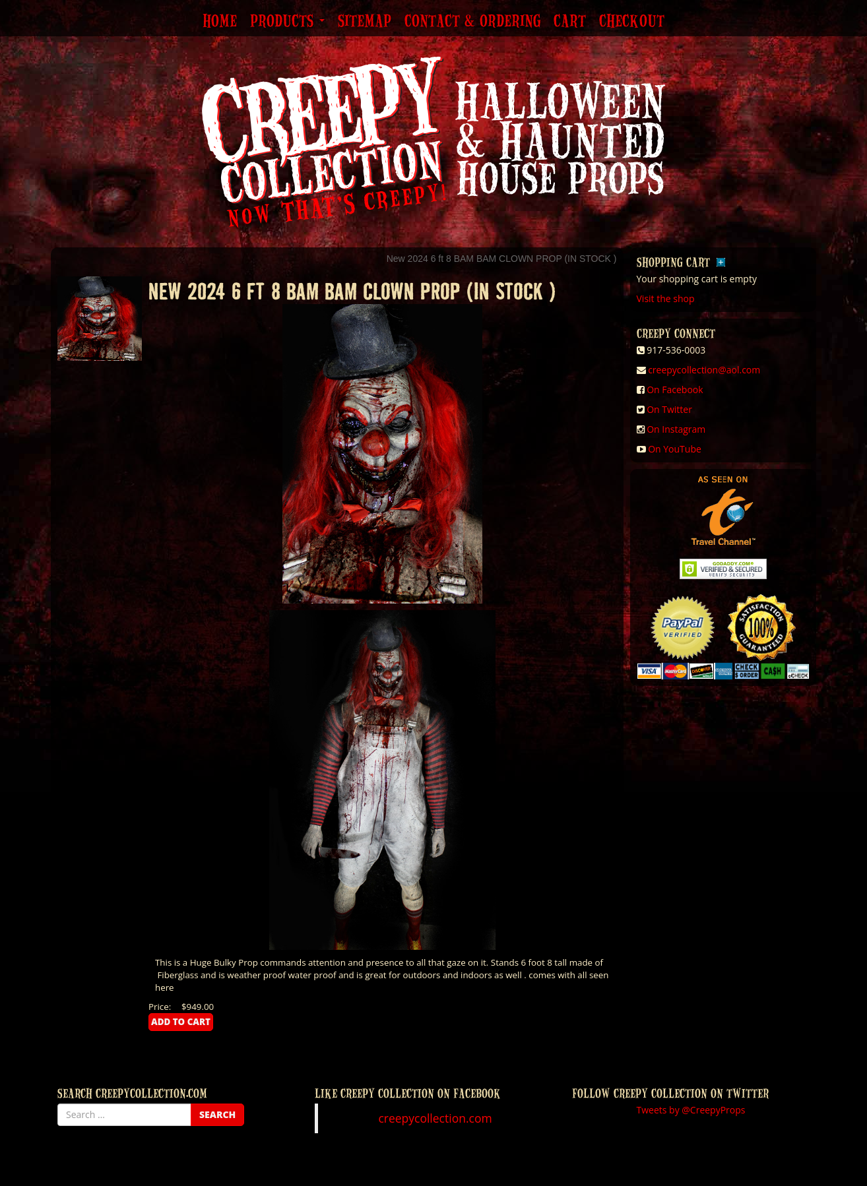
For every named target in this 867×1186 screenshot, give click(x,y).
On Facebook (675, 389)
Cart (570, 21)
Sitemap (364, 21)
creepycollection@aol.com (704, 369)
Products (287, 21)
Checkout (631, 21)
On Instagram (676, 429)
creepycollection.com (435, 1118)
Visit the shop (666, 298)
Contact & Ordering (472, 21)
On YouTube (674, 449)
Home (220, 21)
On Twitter (669, 409)
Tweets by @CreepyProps (691, 1110)
